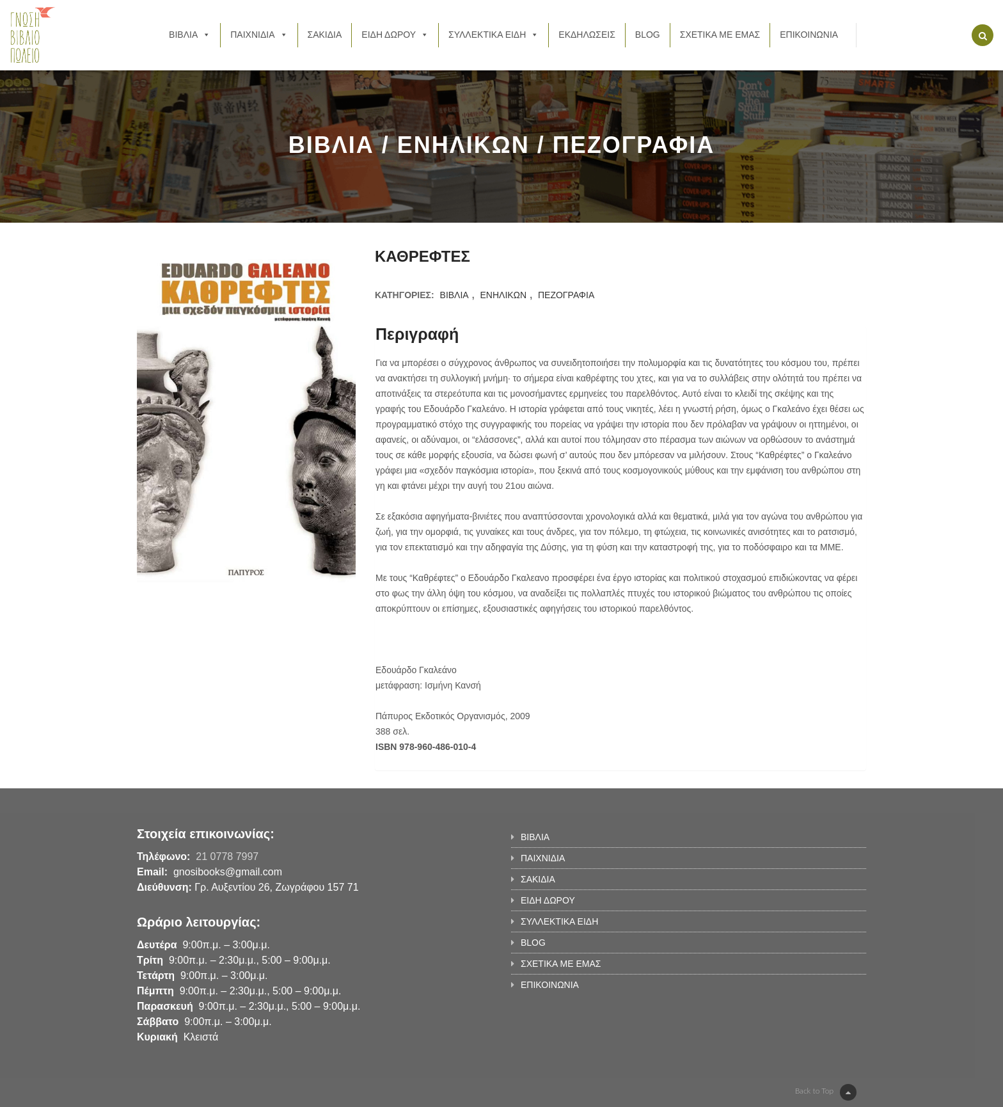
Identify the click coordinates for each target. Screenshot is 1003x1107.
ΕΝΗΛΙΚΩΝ (503, 295)
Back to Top (826, 1092)
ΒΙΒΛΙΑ (189, 34)
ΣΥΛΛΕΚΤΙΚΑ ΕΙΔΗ (493, 34)
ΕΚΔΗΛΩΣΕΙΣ (586, 34)
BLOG (647, 34)
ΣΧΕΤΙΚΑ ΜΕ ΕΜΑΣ (720, 34)
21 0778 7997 (227, 856)
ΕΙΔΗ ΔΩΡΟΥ (395, 34)
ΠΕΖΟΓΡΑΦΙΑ (566, 295)
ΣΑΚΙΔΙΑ (325, 34)
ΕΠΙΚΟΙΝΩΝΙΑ (809, 34)
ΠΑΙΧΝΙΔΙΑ (258, 34)
